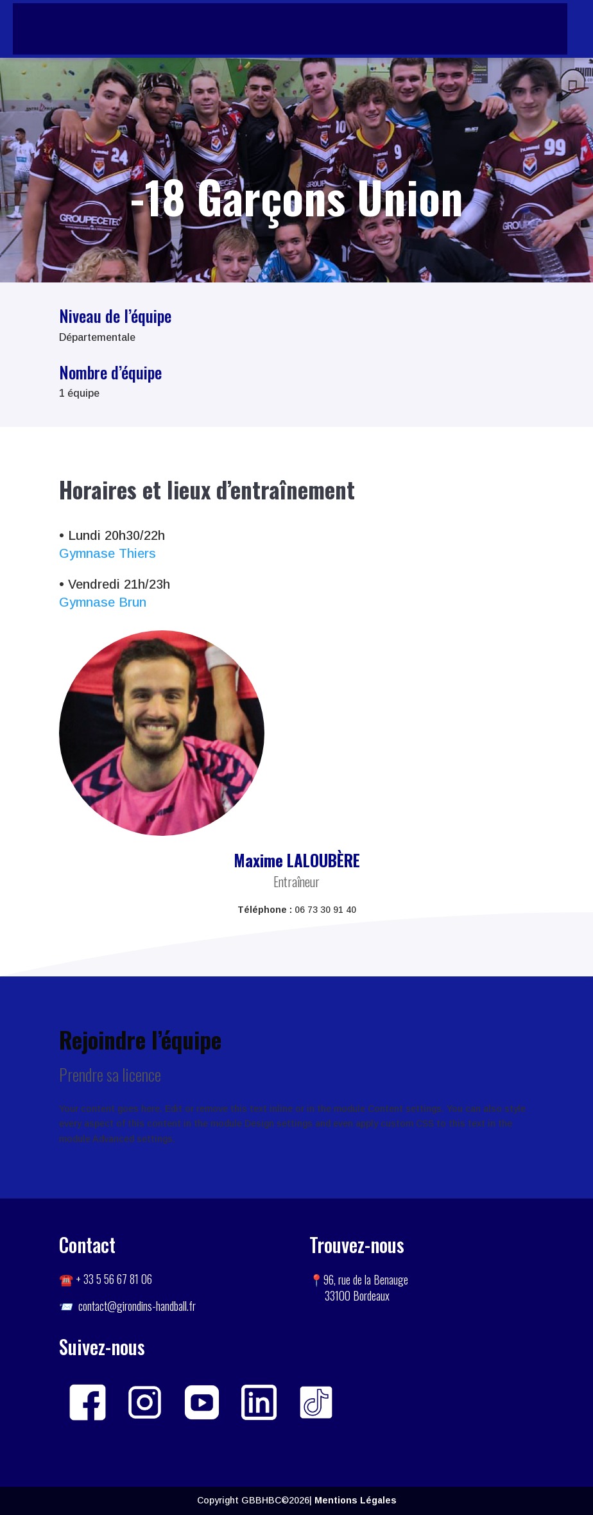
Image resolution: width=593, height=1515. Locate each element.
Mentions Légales (355, 1500)
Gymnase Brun (102, 602)
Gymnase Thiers (107, 553)
